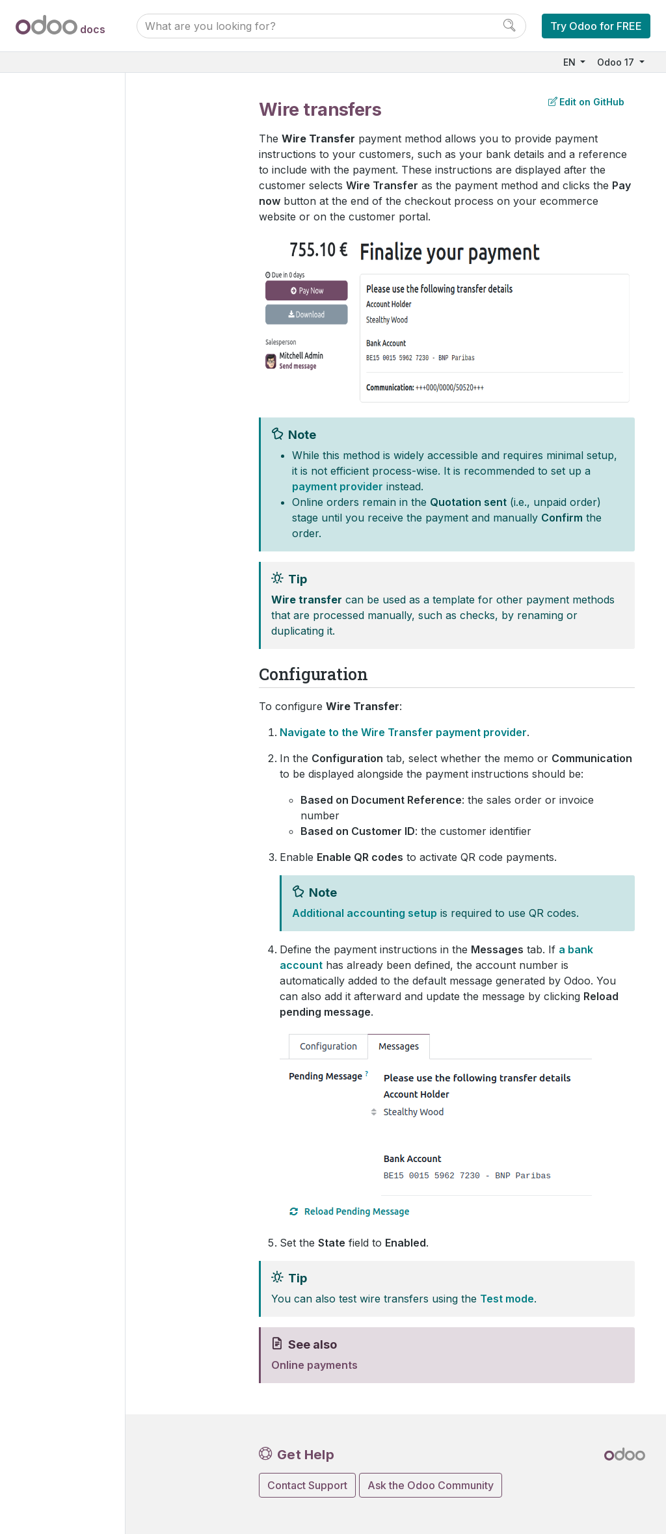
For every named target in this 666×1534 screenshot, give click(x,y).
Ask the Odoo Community (430, 1485)
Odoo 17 (617, 62)
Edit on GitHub (586, 101)
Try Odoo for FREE (596, 26)
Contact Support (307, 1485)
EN (570, 62)
